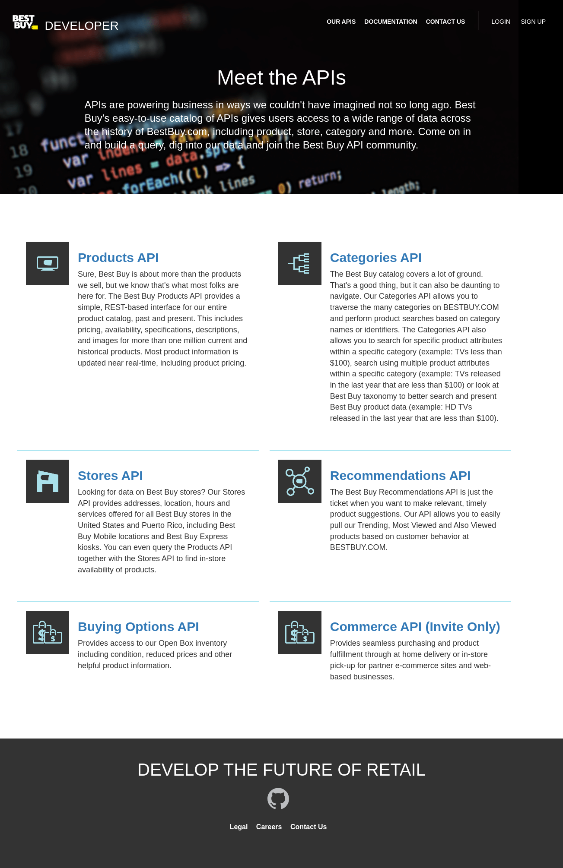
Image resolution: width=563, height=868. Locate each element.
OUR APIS (341, 21)
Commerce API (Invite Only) (415, 626)
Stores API (110, 475)
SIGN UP (533, 21)
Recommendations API (400, 475)
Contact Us (308, 826)
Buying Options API (138, 626)
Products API (118, 257)
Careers (269, 826)
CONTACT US (445, 21)
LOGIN (500, 21)
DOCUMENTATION (390, 21)
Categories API (376, 257)
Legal (239, 826)
